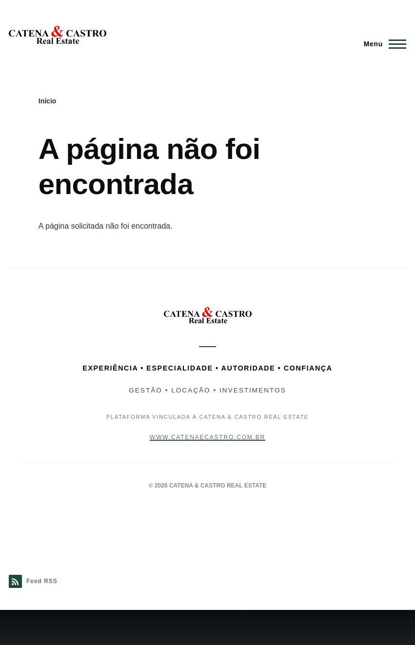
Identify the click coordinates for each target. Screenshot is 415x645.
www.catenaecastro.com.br (207, 437)
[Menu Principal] (382, 44)
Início (48, 101)
